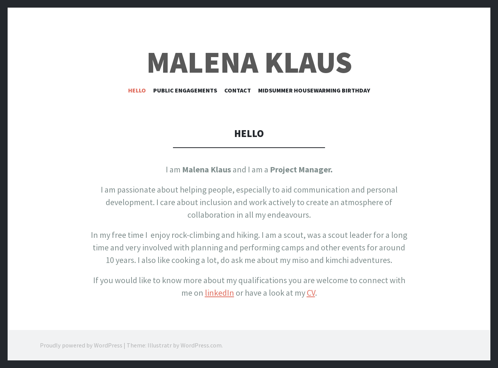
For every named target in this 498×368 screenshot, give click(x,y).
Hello (137, 90)
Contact (237, 90)
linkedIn (219, 292)
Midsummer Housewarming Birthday (314, 90)
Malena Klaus (249, 62)
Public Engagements (185, 90)
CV (311, 292)
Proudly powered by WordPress (81, 345)
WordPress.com (201, 345)
